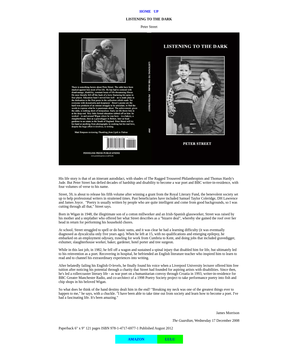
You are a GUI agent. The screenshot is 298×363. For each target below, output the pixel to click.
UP (156, 11)
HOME (145, 11)
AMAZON (136, 339)
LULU (170, 339)
